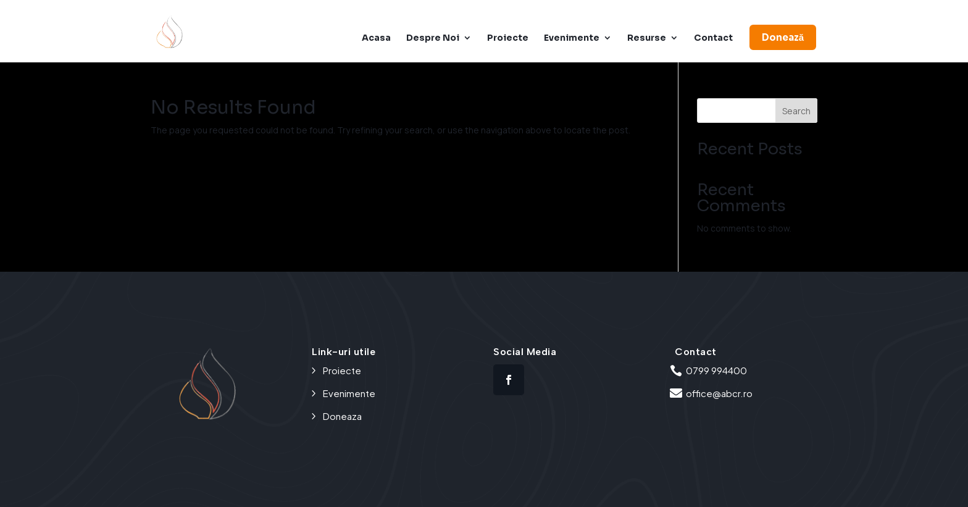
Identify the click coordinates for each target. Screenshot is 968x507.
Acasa (376, 38)
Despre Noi (432, 38)
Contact (713, 38)
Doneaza (342, 416)
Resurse (646, 38)
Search (796, 111)
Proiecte (507, 38)
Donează (783, 37)
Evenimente (571, 38)
